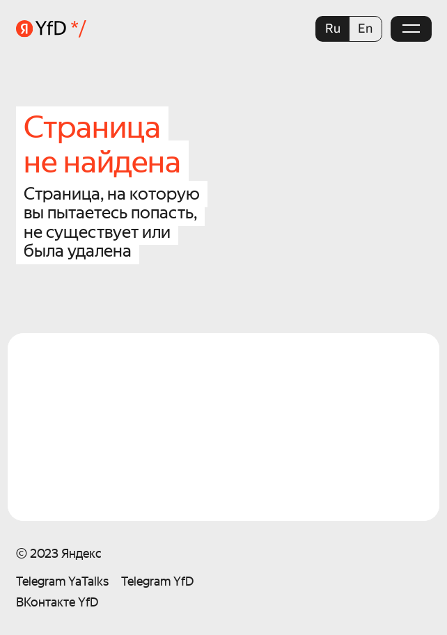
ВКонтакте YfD (57, 602)
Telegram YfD (157, 581)
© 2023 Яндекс (59, 553)
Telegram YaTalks (62, 581)
